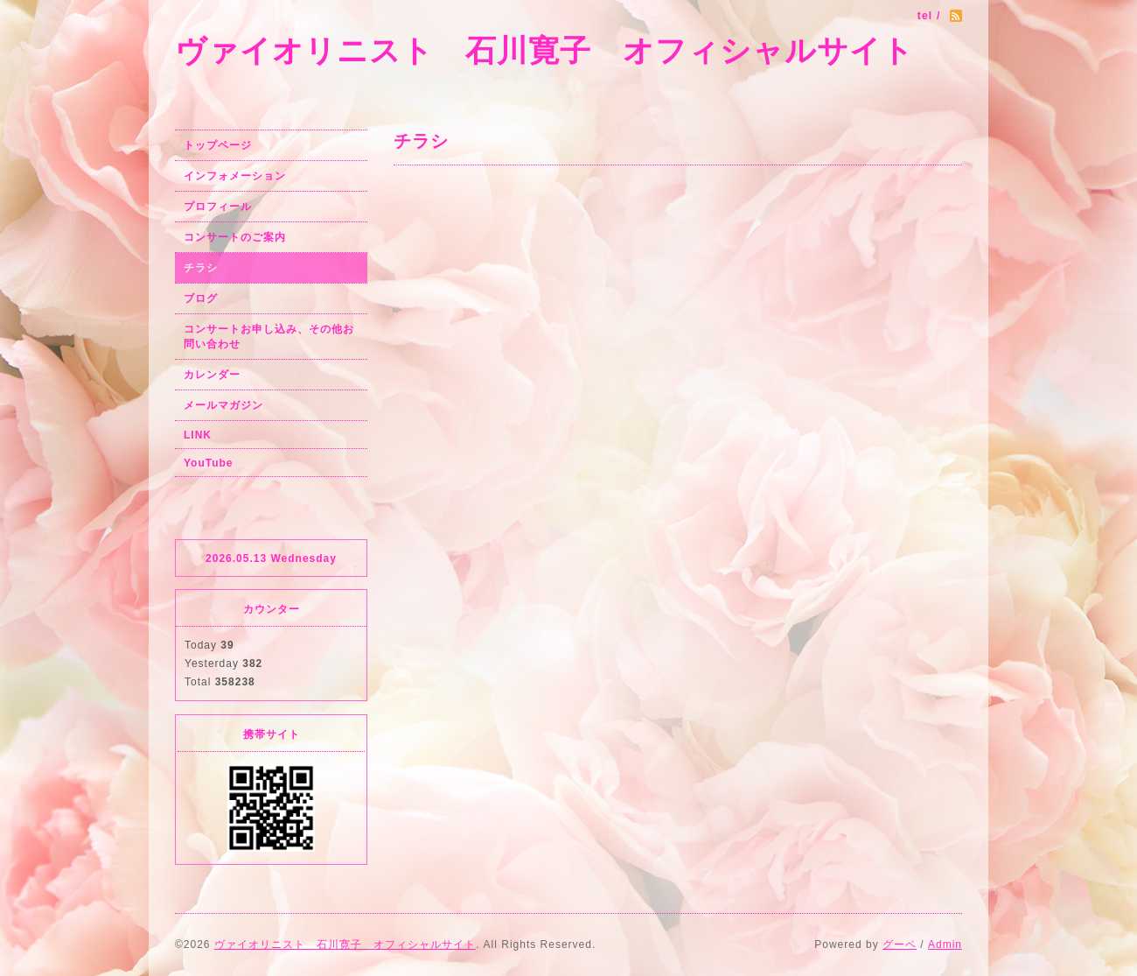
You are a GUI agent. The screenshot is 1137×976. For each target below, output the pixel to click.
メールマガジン (223, 405)
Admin (945, 944)
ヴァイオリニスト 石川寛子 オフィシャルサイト (544, 50)
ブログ (201, 298)
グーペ (899, 944)
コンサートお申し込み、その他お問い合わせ (269, 336)
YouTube (209, 463)
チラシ (201, 268)
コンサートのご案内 (235, 237)
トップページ (218, 145)
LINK (198, 435)
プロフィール (218, 206)
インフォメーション (235, 176)
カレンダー (212, 375)
